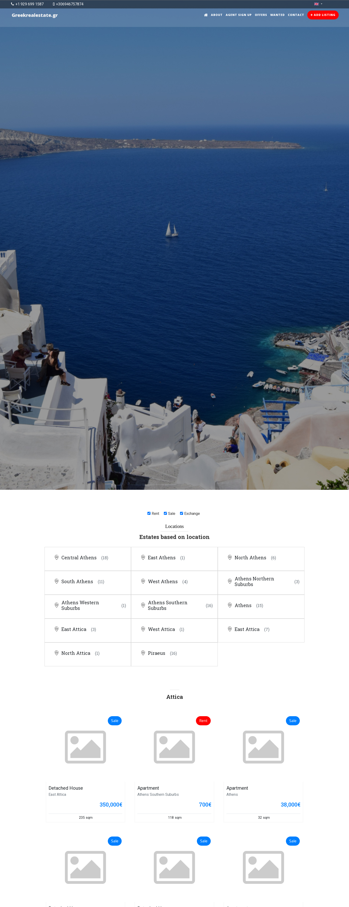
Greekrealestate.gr (35, 15)
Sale (171, 513)
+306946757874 (68, 4)
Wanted (277, 15)
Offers (261, 15)
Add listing (323, 15)
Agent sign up (239, 15)
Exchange (192, 513)
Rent (155, 513)
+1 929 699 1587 (27, 4)
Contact (296, 15)
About (217, 15)
